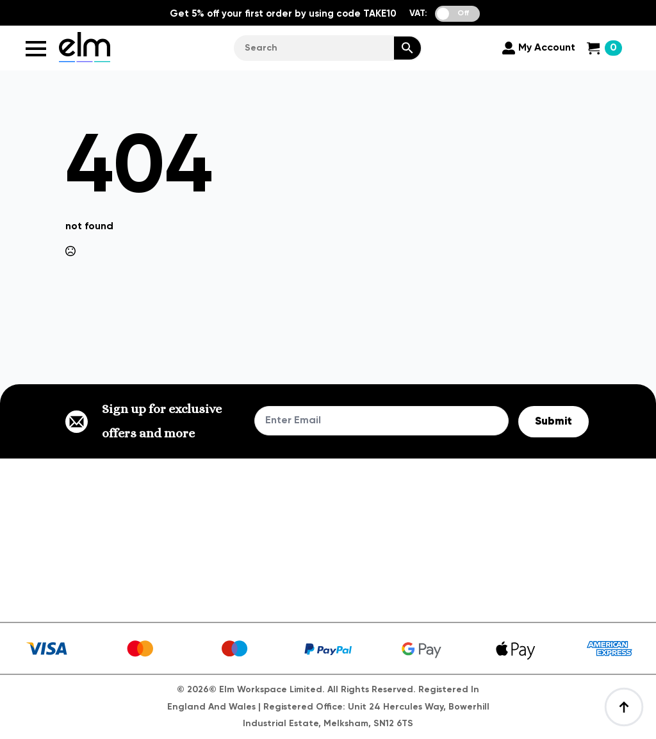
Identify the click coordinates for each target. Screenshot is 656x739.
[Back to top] (624, 707)
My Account (546, 48)
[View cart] (604, 48)
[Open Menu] (36, 48)
